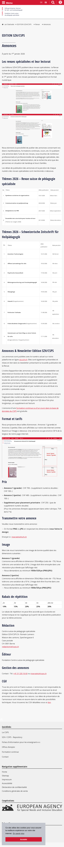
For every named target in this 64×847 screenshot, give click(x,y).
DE (41, 2)
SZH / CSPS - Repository (12, 737)
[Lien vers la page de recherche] (53, 3)
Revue (37, 24)
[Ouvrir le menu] (7, 2)
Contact (5, 757)
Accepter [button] (23, 839)
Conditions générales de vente (15, 791)
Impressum (7, 779)
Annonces (47, 24)
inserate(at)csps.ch (39, 673)
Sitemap (5, 775)
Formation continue (10, 752)
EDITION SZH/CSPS (24, 24)
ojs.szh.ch (23, 359)
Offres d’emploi (8, 747)
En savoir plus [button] (18, 833)
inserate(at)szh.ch (19, 537)
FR (46, 2)
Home (4, 772)
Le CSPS (5, 732)
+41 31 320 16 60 (20, 673)
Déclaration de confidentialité (14, 787)
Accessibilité (7, 783)
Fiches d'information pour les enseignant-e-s (21, 742)
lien (49, 702)
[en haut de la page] (1, 720)
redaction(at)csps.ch (10, 646)
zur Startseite (9, 24)
